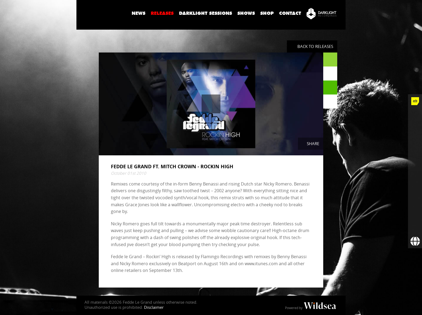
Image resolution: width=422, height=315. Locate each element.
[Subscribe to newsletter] (415, 227)
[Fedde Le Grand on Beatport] (415, 199)
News (138, 13)
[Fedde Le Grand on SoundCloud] (415, 171)
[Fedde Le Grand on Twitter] (415, 129)
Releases (162, 13)
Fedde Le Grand (102, 13)
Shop (267, 13)
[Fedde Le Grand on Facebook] (415, 115)
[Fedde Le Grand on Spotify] (415, 185)
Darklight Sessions (205, 13)
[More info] (415, 213)
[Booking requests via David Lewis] (415, 241)
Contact (290, 13)
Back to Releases (315, 46)
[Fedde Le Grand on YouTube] (415, 157)
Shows (246, 13)
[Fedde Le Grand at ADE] (415, 101)
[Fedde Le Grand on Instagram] (415, 143)
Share (313, 143)
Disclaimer (154, 307)
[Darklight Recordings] (321, 13)
